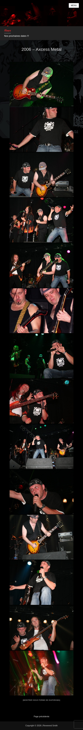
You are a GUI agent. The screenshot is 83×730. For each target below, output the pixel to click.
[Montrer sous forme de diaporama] (41, 700)
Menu (74, 5)
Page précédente (41, 716)
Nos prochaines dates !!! (16, 36)
